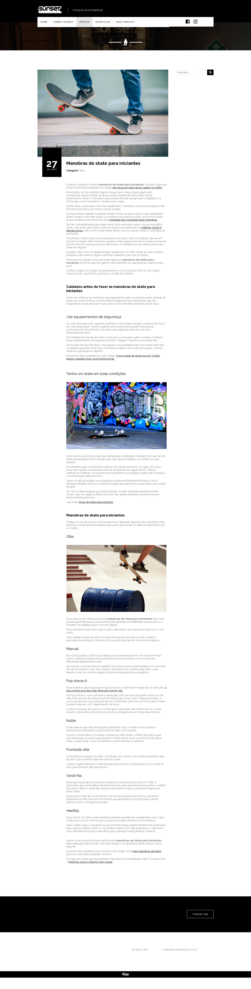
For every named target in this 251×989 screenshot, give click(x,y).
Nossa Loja (107, 25)
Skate (82, 177)
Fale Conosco (130, 25)
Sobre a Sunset (65, 25)
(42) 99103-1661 (156, 11)
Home (44, 25)
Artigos (87, 25)
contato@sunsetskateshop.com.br (196, 11)
